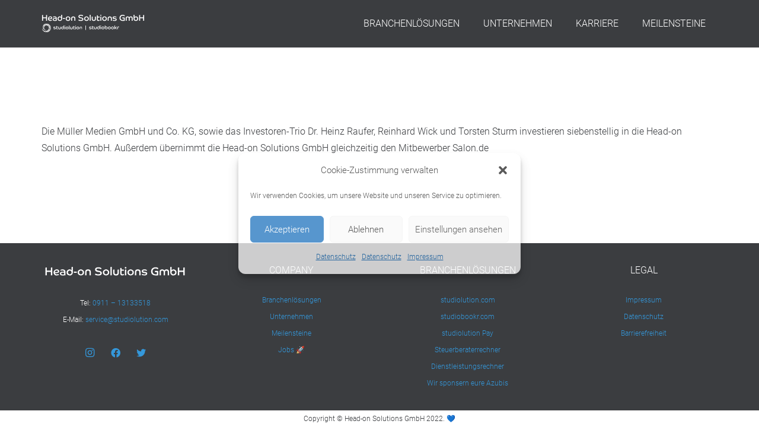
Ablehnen (366, 229)
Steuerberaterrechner (467, 350)
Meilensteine (291, 333)
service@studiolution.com (126, 320)
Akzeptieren (287, 229)
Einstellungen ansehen (458, 229)
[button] (503, 170)
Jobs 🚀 (291, 350)
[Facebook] (115, 353)
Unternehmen (291, 317)
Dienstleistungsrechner (467, 366)
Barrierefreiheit (643, 333)
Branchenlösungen (291, 300)
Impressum (425, 257)
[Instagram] (89, 353)
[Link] (93, 24)
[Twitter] (141, 353)
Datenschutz (336, 257)
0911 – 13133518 (122, 303)
